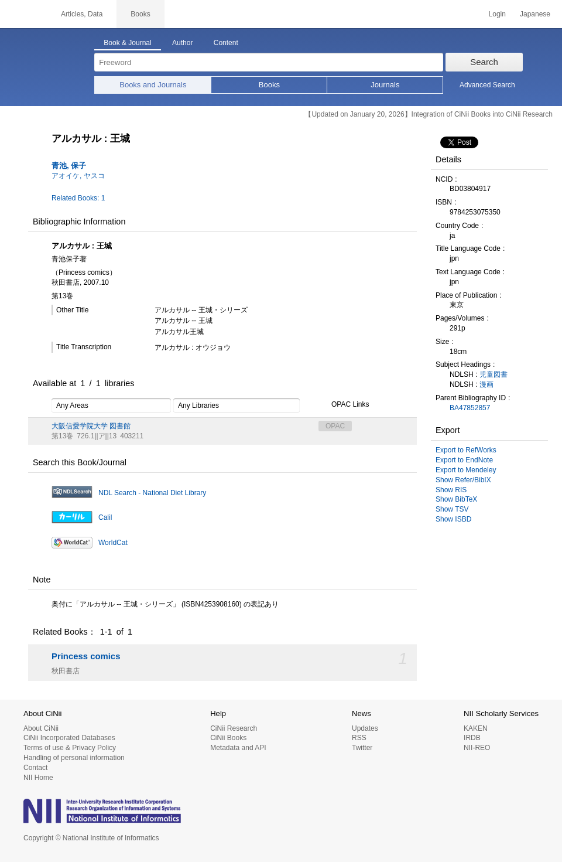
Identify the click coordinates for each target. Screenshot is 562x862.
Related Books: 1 (78, 198)
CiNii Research (233, 728)
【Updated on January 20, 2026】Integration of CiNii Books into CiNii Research (428, 114)
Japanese (535, 14)
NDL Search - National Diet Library (152, 493)
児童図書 (493, 374)
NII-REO (477, 748)
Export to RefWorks (466, 450)
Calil (105, 517)
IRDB (472, 738)
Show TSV (452, 509)
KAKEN (476, 728)
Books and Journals (152, 84)
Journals (385, 84)
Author (182, 43)
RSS (359, 738)
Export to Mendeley (466, 470)
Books (269, 84)
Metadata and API (238, 748)
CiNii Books (228, 738)
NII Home (38, 778)
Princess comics (86, 656)
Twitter (362, 748)
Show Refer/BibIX (463, 480)
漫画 (486, 384)
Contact (35, 768)
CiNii (23, 14)
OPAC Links (343, 405)
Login (497, 14)
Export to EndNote (464, 460)
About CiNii (41, 728)
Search (484, 62)
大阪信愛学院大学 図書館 (91, 426)
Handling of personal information (74, 758)
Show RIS (451, 490)
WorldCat (113, 543)
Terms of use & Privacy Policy (69, 748)
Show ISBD (453, 519)
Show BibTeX (456, 499)
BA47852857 (470, 408)
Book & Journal (127, 43)
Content (226, 43)
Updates (365, 728)
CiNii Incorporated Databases (69, 738)
